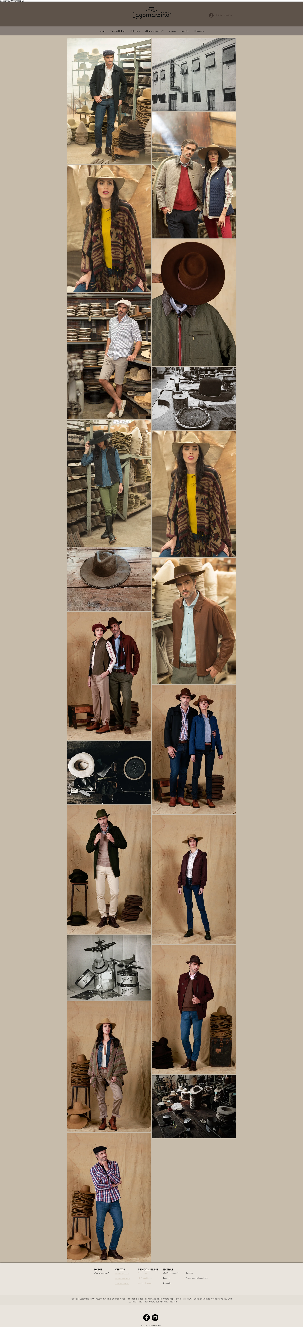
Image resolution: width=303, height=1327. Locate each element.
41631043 (187, 1298)
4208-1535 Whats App (162, 1298)
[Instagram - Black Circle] (155, 1317)
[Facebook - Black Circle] (146, 1317)
